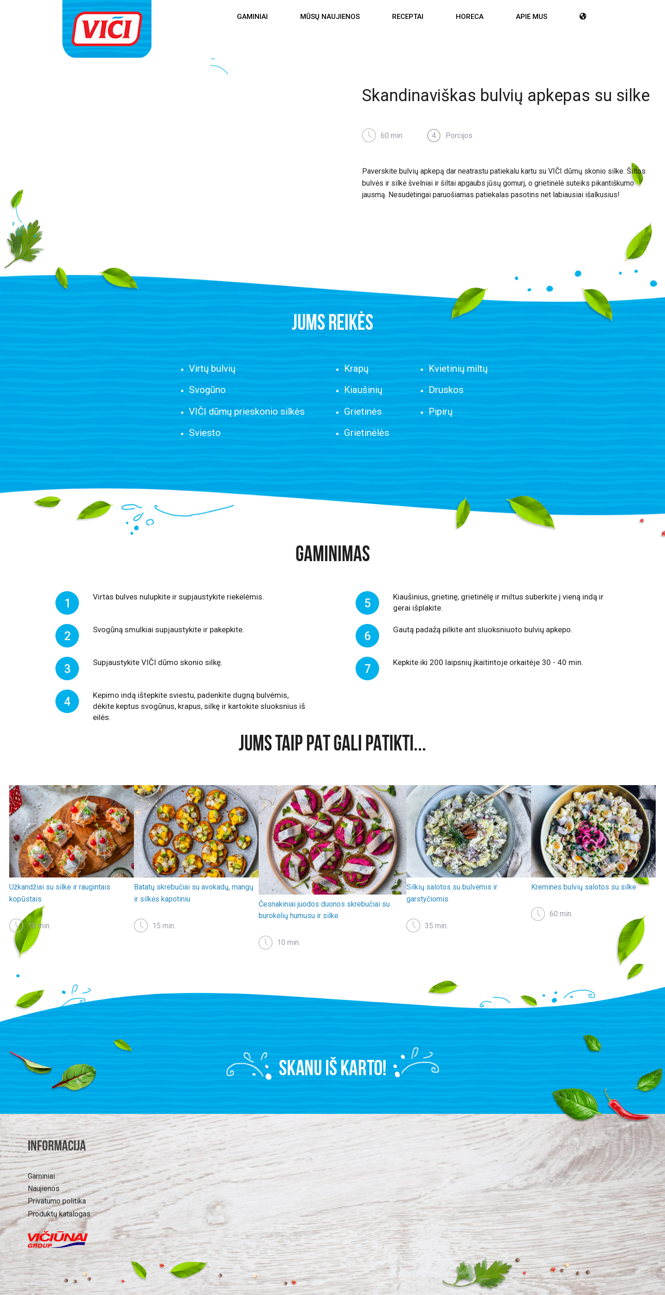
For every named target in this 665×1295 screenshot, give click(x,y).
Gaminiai (252, 16)
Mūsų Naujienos (330, 16)
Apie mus (531, 16)
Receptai (407, 16)
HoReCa (470, 16)
